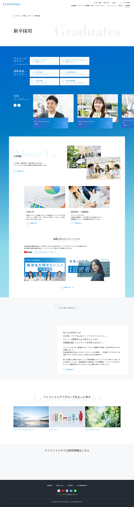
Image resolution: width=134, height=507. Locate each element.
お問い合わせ (106, 2)
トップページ (17, 16)
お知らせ (120, 5)
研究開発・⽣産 (89, 5)
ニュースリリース (112, 5)
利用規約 (70, 485)
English (114, 2)
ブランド (80, 5)
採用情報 (127, 5)
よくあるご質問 (97, 2)
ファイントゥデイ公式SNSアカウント (67, 494)
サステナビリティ (100, 5)
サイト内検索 (126, 2)
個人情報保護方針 (82, 485)
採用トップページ (28, 16)
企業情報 (73, 5)
